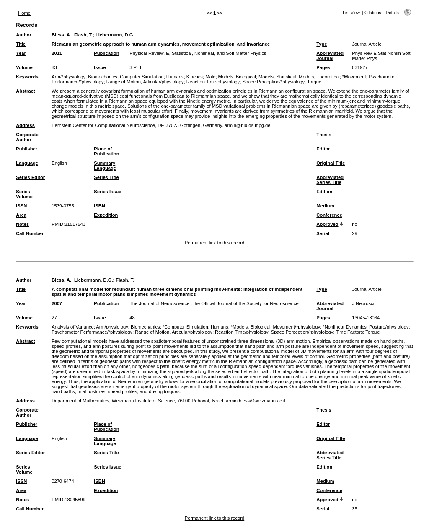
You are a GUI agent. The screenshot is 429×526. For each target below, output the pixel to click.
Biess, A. (61, 34)
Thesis (323, 134)
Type (321, 44)
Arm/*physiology (68, 76)
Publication (106, 53)
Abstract (25, 90)
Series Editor (30, 177)
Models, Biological (237, 76)
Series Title (106, 177)
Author (23, 34)
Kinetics (194, 76)
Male (210, 76)
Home (24, 13)
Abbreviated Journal (330, 56)
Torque (314, 81)
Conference (329, 215)
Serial (322, 233)
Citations (372, 12)
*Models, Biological (251, 326)
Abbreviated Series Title (330, 180)
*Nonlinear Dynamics (344, 326)
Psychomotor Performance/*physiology (92, 331)
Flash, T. (83, 34)
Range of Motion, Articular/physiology (145, 81)
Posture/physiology (389, 326)
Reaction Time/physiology (213, 81)
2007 (57, 303)
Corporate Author (27, 137)
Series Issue (107, 191)
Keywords (27, 76)
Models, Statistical (277, 76)
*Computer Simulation (185, 326)
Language (27, 163)
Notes (22, 224)
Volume (24, 67)
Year (21, 53)
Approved (327, 224)
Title (21, 44)
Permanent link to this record (214, 242)
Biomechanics (102, 76)
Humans (175, 76)
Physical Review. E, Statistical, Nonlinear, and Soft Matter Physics (197, 53)
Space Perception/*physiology (273, 81)
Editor (323, 148)
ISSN (21, 205)
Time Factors (349, 331)
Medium (325, 205)
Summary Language (105, 166)
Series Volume (24, 194)
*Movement (354, 76)
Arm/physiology (112, 326)
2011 (57, 53)
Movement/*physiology (296, 326)
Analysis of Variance (73, 326)
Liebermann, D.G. (115, 34)
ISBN (99, 205)
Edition (324, 191)
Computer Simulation (141, 76)
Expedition (106, 215)
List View (351, 12)
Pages (323, 67)
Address (25, 125)
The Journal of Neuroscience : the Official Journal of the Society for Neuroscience (213, 303)
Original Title (330, 163)
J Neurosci (363, 303)
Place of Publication (106, 151)
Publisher (26, 148)
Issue (100, 67)
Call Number (30, 233)
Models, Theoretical (319, 76)
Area (21, 215)
